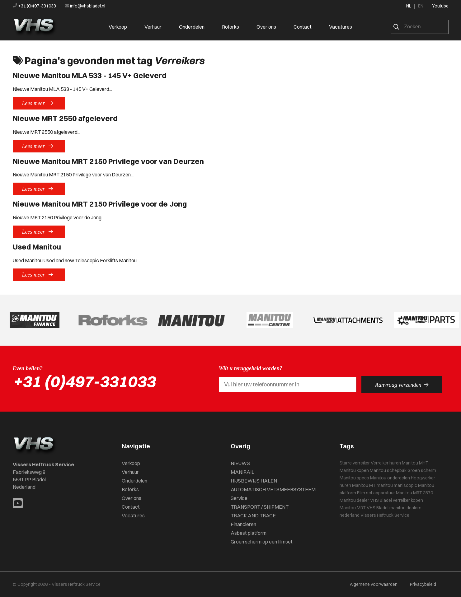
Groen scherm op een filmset (262, 542)
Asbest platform (248, 533)
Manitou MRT (353, 508)
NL (408, 6)
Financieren (243, 524)
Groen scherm (421, 470)
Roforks (230, 27)
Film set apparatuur (376, 493)
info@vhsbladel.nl (85, 6)
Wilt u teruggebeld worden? (251, 368)
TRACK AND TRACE (253, 515)
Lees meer (39, 103)
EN (420, 6)
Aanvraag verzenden (402, 384)
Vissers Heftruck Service (384, 515)
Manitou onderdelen (390, 478)
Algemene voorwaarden (373, 584)
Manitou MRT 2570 (414, 493)
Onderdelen (192, 27)
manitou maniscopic (397, 485)
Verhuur (153, 27)
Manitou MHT (415, 463)
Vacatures (340, 27)
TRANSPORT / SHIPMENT (260, 507)
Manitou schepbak (388, 470)
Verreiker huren (386, 463)
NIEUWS (240, 463)
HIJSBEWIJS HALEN (254, 481)
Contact (303, 27)
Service (239, 498)
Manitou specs (354, 478)
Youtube (440, 6)
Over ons (266, 27)
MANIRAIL (242, 472)
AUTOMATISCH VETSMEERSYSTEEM (273, 489)
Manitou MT (364, 485)
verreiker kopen (408, 500)
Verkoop (118, 27)
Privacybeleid (423, 584)
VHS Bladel (377, 508)
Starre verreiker (355, 463)
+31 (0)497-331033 (35, 6)
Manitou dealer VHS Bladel (366, 500)
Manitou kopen (354, 470)
